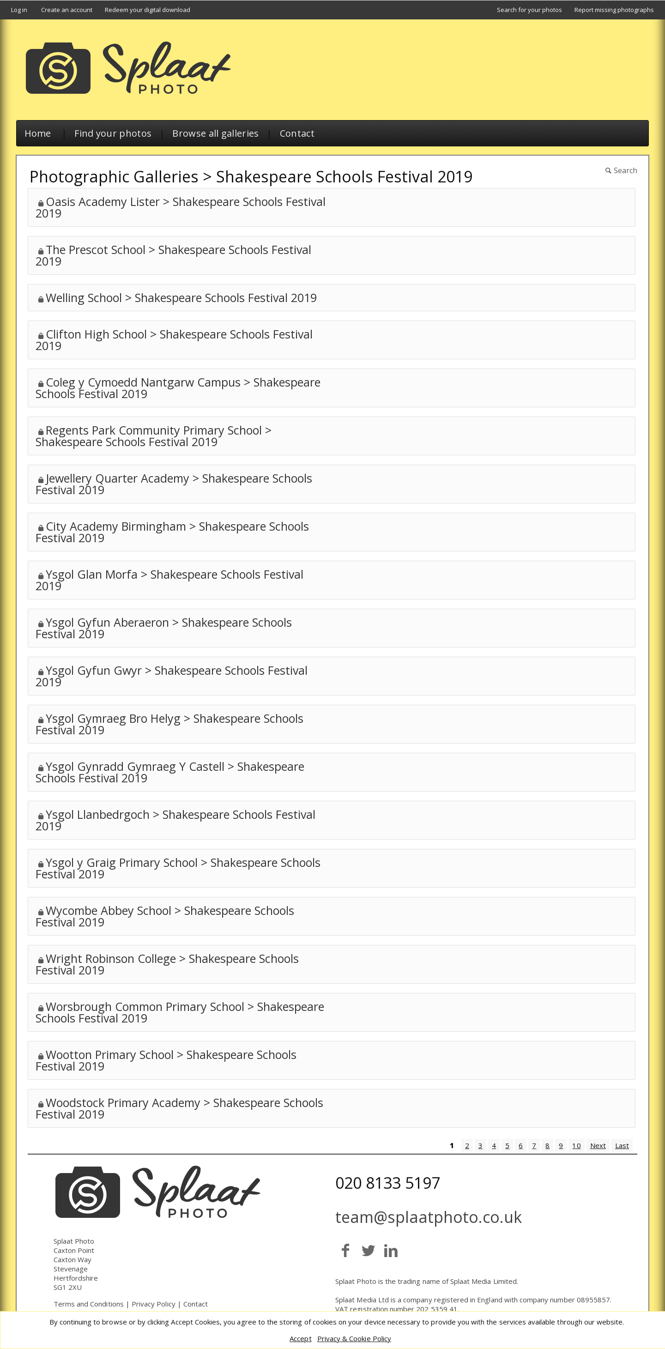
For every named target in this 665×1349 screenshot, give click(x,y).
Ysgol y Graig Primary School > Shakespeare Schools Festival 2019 (178, 868)
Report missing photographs (614, 10)
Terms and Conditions (89, 1303)
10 (576, 1145)
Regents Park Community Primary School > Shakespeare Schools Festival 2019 (154, 435)
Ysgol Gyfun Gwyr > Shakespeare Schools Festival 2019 (172, 676)
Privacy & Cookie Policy (354, 1338)
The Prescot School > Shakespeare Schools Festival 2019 (173, 255)
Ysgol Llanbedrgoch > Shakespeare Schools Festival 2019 (175, 820)
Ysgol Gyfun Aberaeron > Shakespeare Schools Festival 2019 (164, 627)
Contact (297, 133)
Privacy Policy (153, 1303)
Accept (300, 1338)
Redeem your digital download (147, 10)
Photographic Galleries (114, 176)
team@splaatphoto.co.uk (428, 1217)
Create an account (66, 10)
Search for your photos (529, 10)
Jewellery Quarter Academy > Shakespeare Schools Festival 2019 (174, 483)
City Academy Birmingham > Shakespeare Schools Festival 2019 (172, 531)
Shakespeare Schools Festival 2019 (344, 176)
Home (37, 133)
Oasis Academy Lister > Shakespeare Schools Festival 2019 (181, 207)
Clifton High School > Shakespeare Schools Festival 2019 (174, 339)
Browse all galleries (215, 133)
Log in (19, 10)
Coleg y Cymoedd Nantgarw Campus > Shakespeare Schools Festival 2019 (178, 387)
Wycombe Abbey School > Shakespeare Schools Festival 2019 (165, 916)
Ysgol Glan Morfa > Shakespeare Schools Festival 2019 (169, 579)
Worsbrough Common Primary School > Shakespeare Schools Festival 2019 (180, 1012)
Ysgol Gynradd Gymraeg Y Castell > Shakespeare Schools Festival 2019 (170, 772)
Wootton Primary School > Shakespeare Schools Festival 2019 (166, 1060)
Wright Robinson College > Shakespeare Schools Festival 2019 (167, 964)
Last (622, 1145)
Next (598, 1145)
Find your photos (112, 133)
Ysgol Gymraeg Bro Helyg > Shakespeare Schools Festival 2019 (169, 724)
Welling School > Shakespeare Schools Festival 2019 (181, 297)
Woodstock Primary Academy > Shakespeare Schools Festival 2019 (179, 1108)
